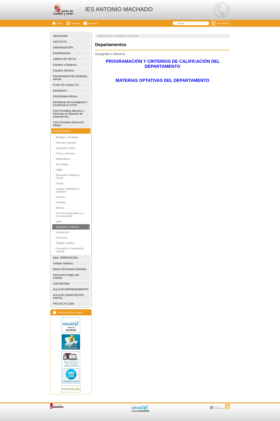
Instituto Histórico (63, 263)
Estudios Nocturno (63, 70)
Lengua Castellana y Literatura (67, 190)
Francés (60, 197)
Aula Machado (61, 283)
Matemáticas (63, 158)
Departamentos (62, 131)
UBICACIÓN (60, 36)
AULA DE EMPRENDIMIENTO (70, 289)
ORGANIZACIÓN (63, 47)
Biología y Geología (67, 137)
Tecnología (62, 164)
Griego (60, 183)
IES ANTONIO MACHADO (118, 9)
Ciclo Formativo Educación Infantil (68, 124)
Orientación (62, 232)
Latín (59, 221)
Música (60, 207)
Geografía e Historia (67, 226)
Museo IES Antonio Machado (70, 269)
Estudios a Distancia (65, 64)
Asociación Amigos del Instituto (66, 276)
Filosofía (61, 202)
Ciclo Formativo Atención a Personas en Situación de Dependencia (68, 113)
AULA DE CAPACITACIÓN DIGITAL (68, 296)
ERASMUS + (60, 90)
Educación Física (66, 148)
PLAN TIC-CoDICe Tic (66, 84)
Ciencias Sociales (66, 142)
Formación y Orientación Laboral (70, 250)
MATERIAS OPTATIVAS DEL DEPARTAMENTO (162, 80)
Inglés (59, 169)
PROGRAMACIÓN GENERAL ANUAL (70, 78)
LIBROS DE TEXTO (64, 59)
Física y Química (65, 153)
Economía (62, 237)
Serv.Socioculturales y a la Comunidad (69, 215)
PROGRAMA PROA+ (65, 96)
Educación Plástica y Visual (68, 176)
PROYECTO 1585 (63, 303)
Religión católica (65, 243)
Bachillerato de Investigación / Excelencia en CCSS (70, 104)
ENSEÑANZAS (62, 53)
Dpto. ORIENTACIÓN (65, 257)
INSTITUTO (60, 41)
